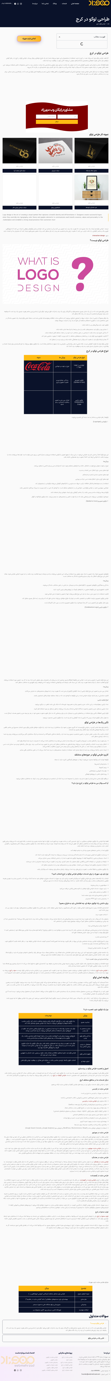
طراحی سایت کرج (101, 970)
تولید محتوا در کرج (102, 1216)
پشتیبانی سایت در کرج (66, 1362)
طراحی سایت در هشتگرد (101, 1162)
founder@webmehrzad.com (90, 1374)
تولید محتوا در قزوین (52, 1365)
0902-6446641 (6, 5)
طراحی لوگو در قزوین (52, 1368)
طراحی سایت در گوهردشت (88, 1180)
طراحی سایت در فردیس (89, 1101)
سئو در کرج (13, 970)
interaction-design (99, 236)
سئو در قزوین (54, 1360)
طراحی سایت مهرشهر (94, 1148)
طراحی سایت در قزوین (52, 1357)
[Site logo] (98, 5)
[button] (59, 37)
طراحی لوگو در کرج (67, 1368)
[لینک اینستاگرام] (21, 4)
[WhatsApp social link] (18, 4)
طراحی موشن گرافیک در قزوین (50, 1370)
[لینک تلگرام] (15, 4)
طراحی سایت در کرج (67, 1357)
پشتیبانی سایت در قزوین (51, 1362)
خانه (108, 24)
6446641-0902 (95, 1371)
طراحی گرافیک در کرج (59, 1075)
